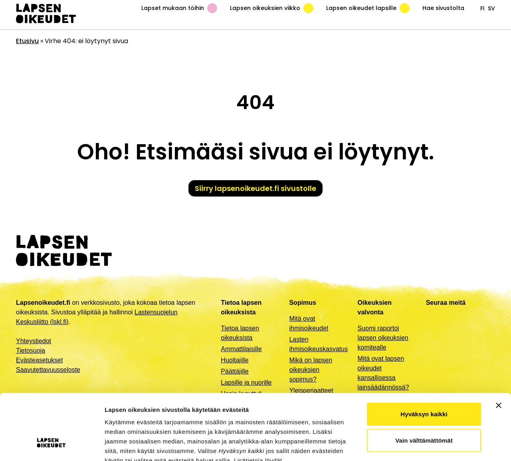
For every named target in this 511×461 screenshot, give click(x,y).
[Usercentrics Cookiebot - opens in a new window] (52, 445)
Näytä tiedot (427, 445)
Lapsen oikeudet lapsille (368, 8)
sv (491, 8)
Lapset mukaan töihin (179, 8)
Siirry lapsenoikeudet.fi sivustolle (255, 188)
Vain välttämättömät (424, 383)
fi (482, 8)
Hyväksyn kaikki (423, 357)
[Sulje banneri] (498, 348)
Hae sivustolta (443, 8)
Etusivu (27, 41)
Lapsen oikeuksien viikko (271, 8)
